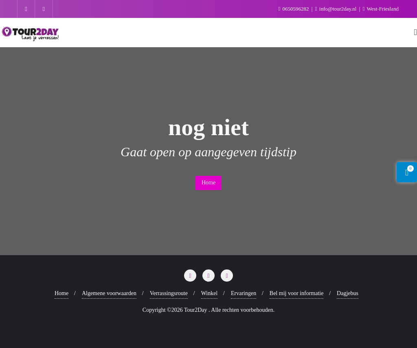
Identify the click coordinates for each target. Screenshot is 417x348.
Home (208, 182)
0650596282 (294, 9)
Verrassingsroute (169, 293)
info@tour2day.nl (336, 9)
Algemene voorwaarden (109, 293)
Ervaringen (243, 293)
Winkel (209, 293)
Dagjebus (347, 293)
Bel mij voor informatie (297, 293)
